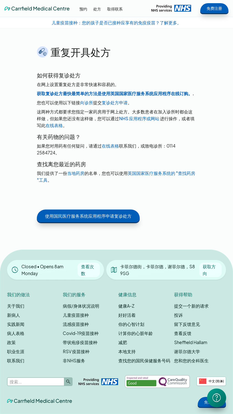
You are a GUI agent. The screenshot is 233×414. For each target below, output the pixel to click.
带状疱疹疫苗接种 (80, 342)
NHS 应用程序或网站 (139, 118)
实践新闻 (15, 324)
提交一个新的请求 (191, 306)
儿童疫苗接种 (76, 315)
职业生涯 (15, 351)
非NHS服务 (74, 360)
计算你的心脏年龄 (135, 333)
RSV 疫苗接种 (76, 351)
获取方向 (209, 270)
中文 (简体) (211, 381)
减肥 (122, 342)
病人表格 (15, 333)
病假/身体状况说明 (81, 306)
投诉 (178, 315)
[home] (37, 8)
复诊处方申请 (115, 102)
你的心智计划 (131, 324)
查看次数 (87, 270)
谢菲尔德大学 (187, 351)
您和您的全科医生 (191, 360)
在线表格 (54, 125)
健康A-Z (126, 306)
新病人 (13, 315)
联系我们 (15, 360)
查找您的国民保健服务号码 (144, 360)
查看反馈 (182, 333)
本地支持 (127, 351)
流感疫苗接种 (76, 324)
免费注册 (214, 8)
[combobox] (211, 381)
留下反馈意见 (187, 324)
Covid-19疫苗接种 (81, 333)
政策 (11, 342)
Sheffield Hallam (190, 342)
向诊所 (86, 102)
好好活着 (127, 315)
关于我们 (15, 306)
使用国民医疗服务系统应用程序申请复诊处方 (88, 216)
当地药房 (75, 173)
